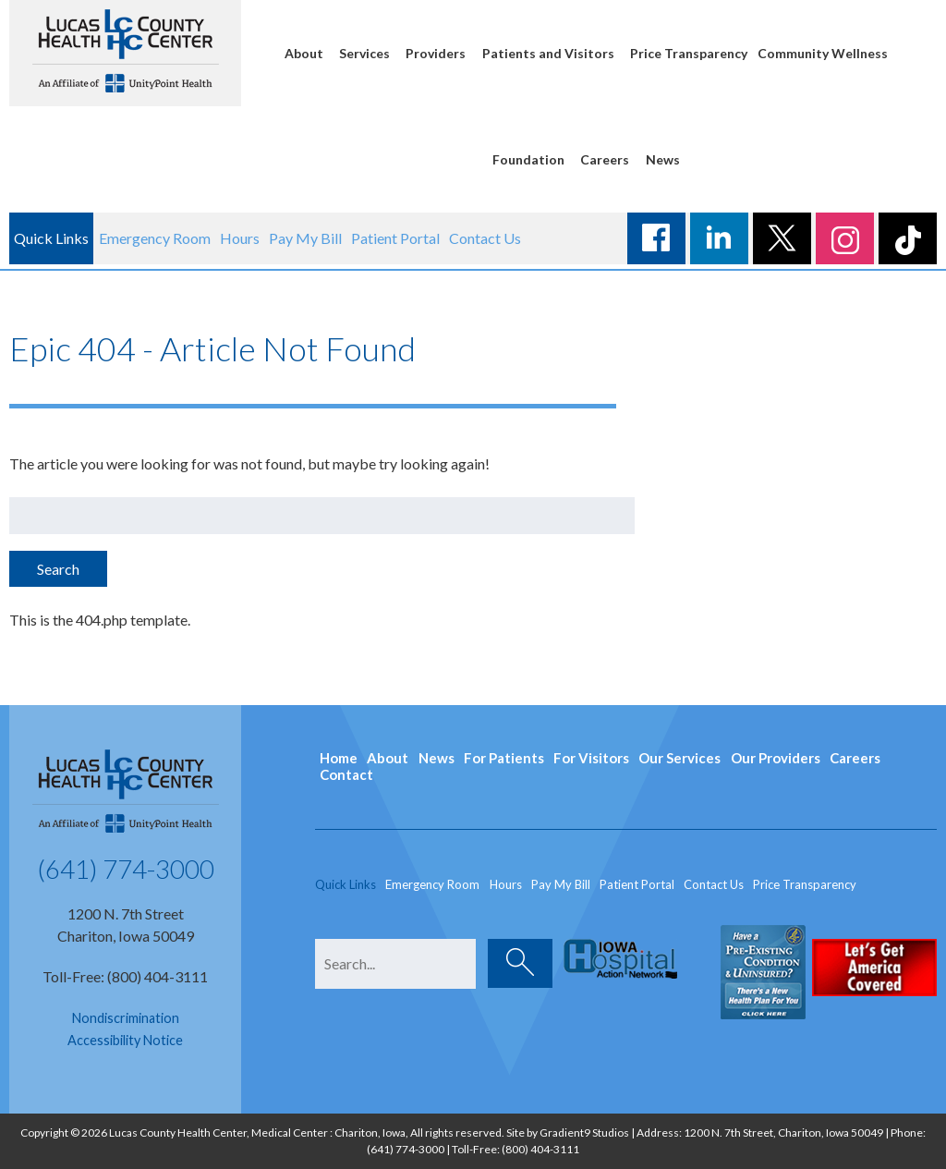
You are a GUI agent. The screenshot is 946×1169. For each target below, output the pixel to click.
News (663, 159)
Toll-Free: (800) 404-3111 (125, 976)
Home (339, 757)
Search (58, 569)
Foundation (528, 159)
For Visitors (591, 757)
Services (364, 53)
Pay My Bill (305, 238)
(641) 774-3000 (125, 868)
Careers (604, 159)
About (304, 53)
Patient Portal (395, 238)
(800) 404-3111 (540, 1149)
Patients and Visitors (548, 53)
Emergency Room (155, 238)
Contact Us (485, 238)
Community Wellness (823, 53)
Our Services (679, 757)
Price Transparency (688, 53)
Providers (436, 53)
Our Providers (775, 757)
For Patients (504, 757)
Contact (346, 774)
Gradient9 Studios (584, 1132)
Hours (240, 238)
